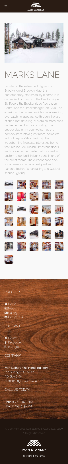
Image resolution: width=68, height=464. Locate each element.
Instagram (13, 347)
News (10, 308)
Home (10, 304)
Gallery (11, 313)
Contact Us (14, 317)
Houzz (11, 338)
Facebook (13, 342)
